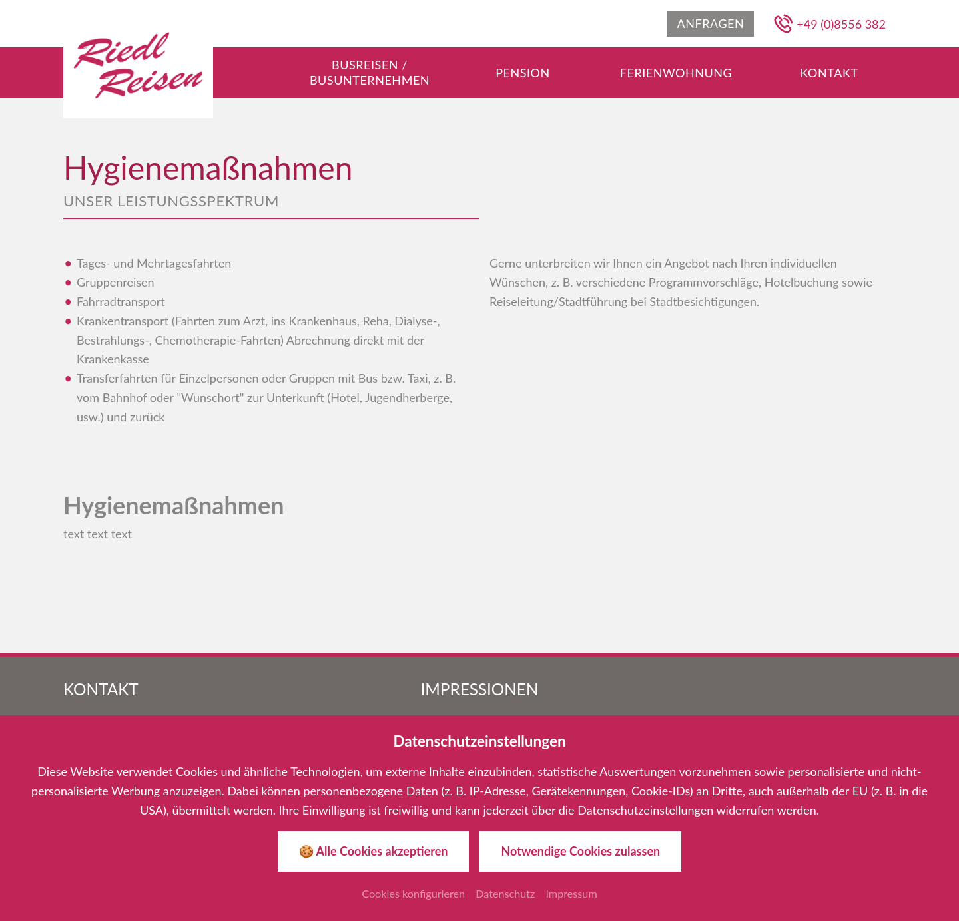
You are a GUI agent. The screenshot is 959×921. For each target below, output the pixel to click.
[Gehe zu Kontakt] (829, 72)
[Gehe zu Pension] (522, 72)
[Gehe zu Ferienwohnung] (676, 72)
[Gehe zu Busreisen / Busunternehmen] (369, 72)
